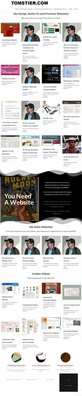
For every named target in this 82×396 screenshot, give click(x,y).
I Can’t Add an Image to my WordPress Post (8, 127)
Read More (4, 48)
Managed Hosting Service (61, 9)
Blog (70, 9)
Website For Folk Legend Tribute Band (50, 157)
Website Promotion (10, 81)
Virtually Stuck (48, 120)
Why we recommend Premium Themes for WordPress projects (71, 50)
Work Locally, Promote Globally (23, 9)
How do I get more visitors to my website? (30, 128)
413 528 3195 (50, 383)
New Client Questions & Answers (68, 121)
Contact (75, 9)
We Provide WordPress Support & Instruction (30, 157)
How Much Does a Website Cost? (43, 9)
